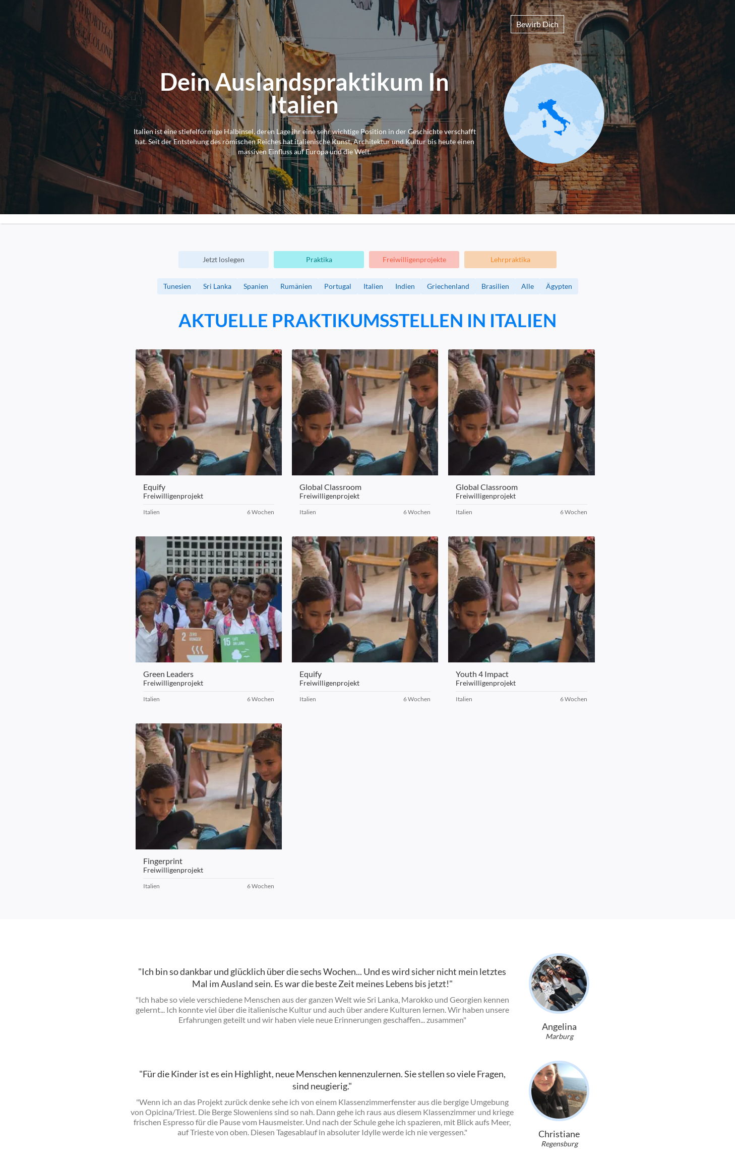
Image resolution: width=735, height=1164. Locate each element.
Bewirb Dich (537, 24)
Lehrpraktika (510, 259)
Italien (373, 286)
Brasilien (495, 286)
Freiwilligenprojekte (414, 259)
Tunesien (177, 286)
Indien (405, 286)
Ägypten (559, 286)
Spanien (255, 286)
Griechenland (448, 286)
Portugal (337, 286)
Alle (527, 286)
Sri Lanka (217, 286)
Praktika (319, 259)
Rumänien (296, 286)
